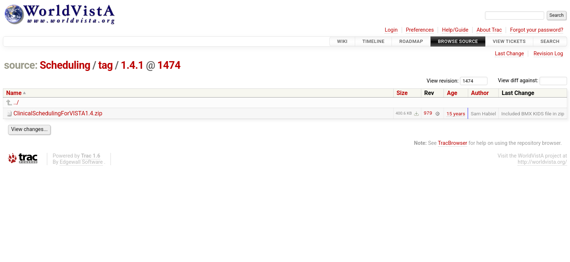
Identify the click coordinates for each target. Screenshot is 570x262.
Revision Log (548, 54)
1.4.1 (132, 65)
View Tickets (509, 41)
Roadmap (411, 41)
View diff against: (532, 81)
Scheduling (65, 65)
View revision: (443, 81)
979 (428, 113)
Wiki (342, 41)
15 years (455, 113)
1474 (168, 65)
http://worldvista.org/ (542, 162)
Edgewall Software (81, 162)
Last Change (509, 54)
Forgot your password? (536, 30)
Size (402, 93)
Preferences (420, 30)
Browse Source (458, 41)
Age (452, 93)
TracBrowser (452, 143)
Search (550, 41)
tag (105, 65)
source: (21, 65)
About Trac (489, 30)
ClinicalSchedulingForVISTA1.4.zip (57, 113)
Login (391, 30)
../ (16, 102)
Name (13, 93)
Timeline (373, 41)
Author (480, 93)
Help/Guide (455, 30)
